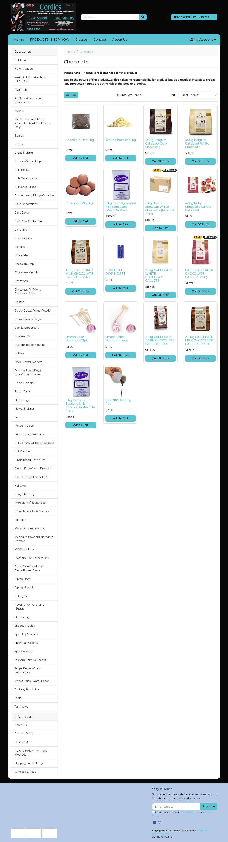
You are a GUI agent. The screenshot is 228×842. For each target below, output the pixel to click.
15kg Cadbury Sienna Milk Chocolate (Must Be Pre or (120, 206)
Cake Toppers (23, 238)
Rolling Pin (22, 596)
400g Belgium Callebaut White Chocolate (197, 143)
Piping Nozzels (24, 587)
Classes (81, 39)
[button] (203, 40)
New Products (24, 68)
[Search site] (143, 17)
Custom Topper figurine (30, 345)
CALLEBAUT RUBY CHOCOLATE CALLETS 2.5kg (199, 273)
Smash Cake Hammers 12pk (76, 338)
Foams (19, 417)
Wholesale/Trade (25, 771)
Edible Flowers (24, 383)
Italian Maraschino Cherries (32, 511)
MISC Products (24, 549)
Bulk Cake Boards (26, 178)
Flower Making (24, 408)
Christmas (21, 281)
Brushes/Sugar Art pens (30, 161)
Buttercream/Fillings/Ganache (34, 195)
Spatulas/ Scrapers (26, 634)
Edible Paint (22, 391)
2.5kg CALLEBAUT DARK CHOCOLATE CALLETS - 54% (159, 340)
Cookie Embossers (27, 327)
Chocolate (21, 255)
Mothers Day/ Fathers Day (32, 558)
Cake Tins (21, 229)
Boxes (19, 144)
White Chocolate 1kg (120, 140)
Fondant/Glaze (24, 425)
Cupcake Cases (24, 336)
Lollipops (20, 520)
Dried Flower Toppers (28, 362)
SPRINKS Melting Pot (118, 401)
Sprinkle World (24, 651)
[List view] (74, 95)
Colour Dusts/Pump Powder (33, 310)
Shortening (22, 617)
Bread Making (24, 152)
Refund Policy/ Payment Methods (31, 752)
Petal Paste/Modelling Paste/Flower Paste (29, 568)
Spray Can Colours (26, 642)
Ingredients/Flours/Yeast (30, 502)
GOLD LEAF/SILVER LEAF (32, 477)
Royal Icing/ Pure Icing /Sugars (29, 606)
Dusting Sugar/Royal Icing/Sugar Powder (28, 372)
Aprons (19, 110)
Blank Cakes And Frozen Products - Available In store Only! (33, 123)
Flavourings (22, 400)
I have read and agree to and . (182, 814)
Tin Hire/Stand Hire (27, 689)
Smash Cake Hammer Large (116, 338)
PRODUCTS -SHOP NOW (49, 39)
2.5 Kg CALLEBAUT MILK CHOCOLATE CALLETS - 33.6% (199, 340)
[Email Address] (176, 806)
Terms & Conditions (190, 812)
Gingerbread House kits (30, 460)
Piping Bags (22, 579)
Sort (172, 95)
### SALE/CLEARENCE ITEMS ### (30, 79)
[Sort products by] (198, 95)
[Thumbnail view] (67, 95)
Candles (20, 246)
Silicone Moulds (25, 625)
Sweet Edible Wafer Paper (32, 681)
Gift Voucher (23, 451)
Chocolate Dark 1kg (79, 140)
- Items (191, 17)
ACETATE (21, 89)
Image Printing (24, 494)
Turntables (21, 706)
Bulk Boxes (22, 169)
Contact (99, 39)
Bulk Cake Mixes (25, 187)
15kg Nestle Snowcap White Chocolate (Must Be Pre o (159, 208)
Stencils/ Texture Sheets (30, 660)
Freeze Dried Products (29, 434)
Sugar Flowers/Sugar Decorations (28, 670)
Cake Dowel (22, 212)
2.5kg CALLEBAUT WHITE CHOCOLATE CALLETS (159, 275)
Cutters (19, 353)
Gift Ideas (21, 60)
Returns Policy (24, 733)
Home (19, 39)
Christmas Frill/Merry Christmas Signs (28, 291)
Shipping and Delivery (29, 763)
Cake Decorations (26, 204)
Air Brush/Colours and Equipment (29, 100)
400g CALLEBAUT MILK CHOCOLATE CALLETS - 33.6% (79, 273)
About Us (119, 39)
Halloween (21, 485)
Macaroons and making (30, 528)
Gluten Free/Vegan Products (33, 468)
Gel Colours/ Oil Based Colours (34, 443)
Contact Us (22, 742)
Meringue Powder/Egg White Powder (34, 539)
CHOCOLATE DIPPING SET (115, 271)
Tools (18, 698)
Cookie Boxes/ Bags (28, 319)
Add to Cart (80, 158)
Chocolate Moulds (26, 272)
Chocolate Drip (24, 264)
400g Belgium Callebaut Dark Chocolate (156, 143)
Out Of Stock (160, 161)
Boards (19, 135)
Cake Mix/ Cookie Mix (28, 221)
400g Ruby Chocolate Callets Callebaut (198, 206)
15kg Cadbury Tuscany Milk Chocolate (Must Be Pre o (80, 405)
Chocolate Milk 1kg (79, 203)
